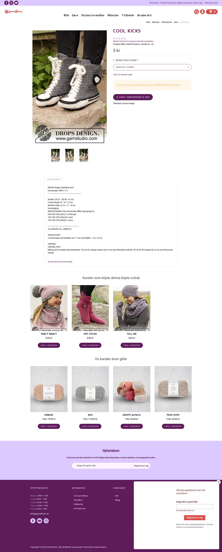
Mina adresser (163, 504)
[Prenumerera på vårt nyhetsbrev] (111, 466)
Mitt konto (161, 496)
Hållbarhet (78, 504)
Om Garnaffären (81, 496)
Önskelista (161, 513)
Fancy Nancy (49, 333)
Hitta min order (211, 3)
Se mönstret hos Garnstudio (60, 262)
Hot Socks (90, 333)
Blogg (117, 500)
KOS (90, 414)
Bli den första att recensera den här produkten (133, 41)
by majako (187, 547)
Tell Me (132, 333)
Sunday (48, 414)
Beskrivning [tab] (54, 179)
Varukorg (161, 508)
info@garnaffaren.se (39, 514)
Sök (116, 496)
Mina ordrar (162, 500)
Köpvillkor (78, 500)
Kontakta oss (80, 508)
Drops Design (129, 103)
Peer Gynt (173, 414)
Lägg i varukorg (48, 345)
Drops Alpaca (132, 414)
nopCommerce (100, 547)
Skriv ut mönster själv (122, 74)
